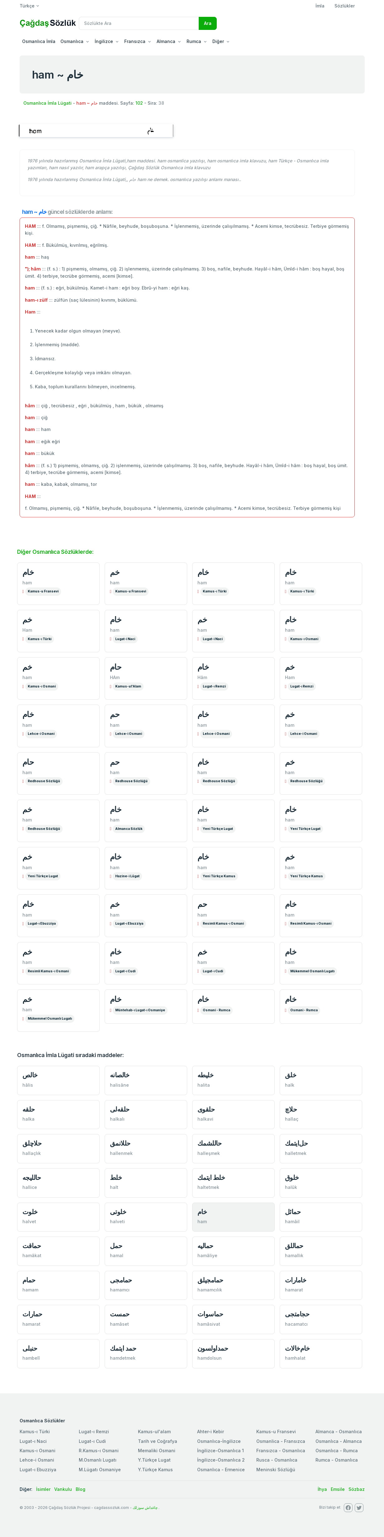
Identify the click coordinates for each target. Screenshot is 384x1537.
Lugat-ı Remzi (214, 686)
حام (115, 667)
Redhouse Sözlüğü (44, 781)
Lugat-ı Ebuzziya (42, 924)
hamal (116, 1255)
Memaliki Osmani (156, 1450)
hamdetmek (122, 1358)
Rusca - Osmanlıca (276, 1460)
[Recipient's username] (139, 23)
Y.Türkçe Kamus (155, 1469)
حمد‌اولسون (212, 1348)
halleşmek (208, 1153)
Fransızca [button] (134, 41)
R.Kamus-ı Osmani (99, 1450)
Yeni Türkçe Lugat (218, 829)
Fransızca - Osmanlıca (280, 1450)
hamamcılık (209, 1289)
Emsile (338, 1489)
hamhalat (295, 1358)
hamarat (294, 1289)
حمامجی (121, 1280)
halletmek (295, 1153)
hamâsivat (208, 1324)
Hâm (202, 677)
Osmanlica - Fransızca (280, 1441)
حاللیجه (31, 1177)
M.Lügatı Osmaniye (100, 1469)
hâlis (27, 1085)
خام (28, 572)
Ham (27, 630)
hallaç (291, 1119)
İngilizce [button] (104, 41)
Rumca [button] (194, 41)
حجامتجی (297, 1314)
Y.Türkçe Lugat (154, 1460)
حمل (116, 1246)
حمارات (32, 1314)
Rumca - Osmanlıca (336, 1460)
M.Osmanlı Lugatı (97, 1460)
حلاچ (291, 1109)
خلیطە (205, 1075)
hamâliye (207, 1255)
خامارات (295, 1280)
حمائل (293, 1212)
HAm (115, 677)
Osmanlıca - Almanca (338, 1441)
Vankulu (63, 1489)
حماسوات (210, 1314)
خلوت (30, 1212)
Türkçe (27, 5)
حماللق (294, 1246)
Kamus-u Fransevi (43, 591)
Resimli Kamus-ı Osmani (223, 924)
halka (28, 1119)
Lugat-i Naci (125, 639)
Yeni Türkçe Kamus (219, 876)
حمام (29, 1280)
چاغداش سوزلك (145, 1507)
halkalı (117, 1119)
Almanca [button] (166, 41)
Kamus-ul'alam (154, 1431)
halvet (29, 1221)
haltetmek (208, 1187)
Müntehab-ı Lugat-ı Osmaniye (140, 1010)
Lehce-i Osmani (41, 734)
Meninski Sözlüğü (275, 1469)
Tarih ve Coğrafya (157, 1441)
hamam (30, 1289)
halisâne (119, 1085)
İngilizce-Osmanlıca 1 (220, 1450)
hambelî (31, 1358)
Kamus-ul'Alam (128, 686)
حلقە (28, 1109)
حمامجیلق (210, 1280)
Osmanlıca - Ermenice (221, 1469)
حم (115, 714)
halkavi (205, 1119)
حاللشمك (209, 1143)
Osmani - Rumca (216, 1010)
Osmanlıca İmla (38, 41)
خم (115, 572)
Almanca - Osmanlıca (338, 1431)
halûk (291, 1187)
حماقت (31, 1246)
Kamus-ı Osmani (304, 639)
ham (27, 582)
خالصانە (120, 1075)
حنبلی (29, 1348)
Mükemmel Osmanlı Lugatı (312, 971)
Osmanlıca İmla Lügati (47, 103)
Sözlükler (344, 5)
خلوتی (118, 1212)
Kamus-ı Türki (214, 591)
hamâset (119, 1324)
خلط (116, 1177)
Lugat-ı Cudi (125, 971)
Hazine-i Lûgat (127, 876)
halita (203, 1085)
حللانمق (120, 1143)
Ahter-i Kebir (210, 1431)
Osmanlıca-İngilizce (219, 1441)
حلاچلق (32, 1143)
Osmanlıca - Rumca (336, 1450)
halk (289, 1085)
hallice (29, 1187)
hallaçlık (31, 1153)
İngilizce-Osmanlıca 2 (221, 1460)
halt (114, 1187)
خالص (30, 1075)
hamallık (294, 1255)
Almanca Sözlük (128, 829)
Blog (80, 1489)
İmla (320, 5)
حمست (120, 1314)
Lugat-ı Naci (33, 1441)
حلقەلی (120, 1109)
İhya (322, 1489)
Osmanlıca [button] (71, 41)
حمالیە (205, 1246)
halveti (117, 1221)
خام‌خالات (297, 1348)
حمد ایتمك (123, 1348)
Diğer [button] (218, 41)
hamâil (292, 1221)
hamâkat (31, 1255)
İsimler (43, 1489)
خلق (290, 1075)
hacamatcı (296, 1324)
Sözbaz (356, 1489)
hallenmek (121, 1153)
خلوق (292, 1177)
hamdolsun (209, 1358)
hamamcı (120, 1289)
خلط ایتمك (211, 1177)
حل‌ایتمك (296, 1143)
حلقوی (206, 1109)
